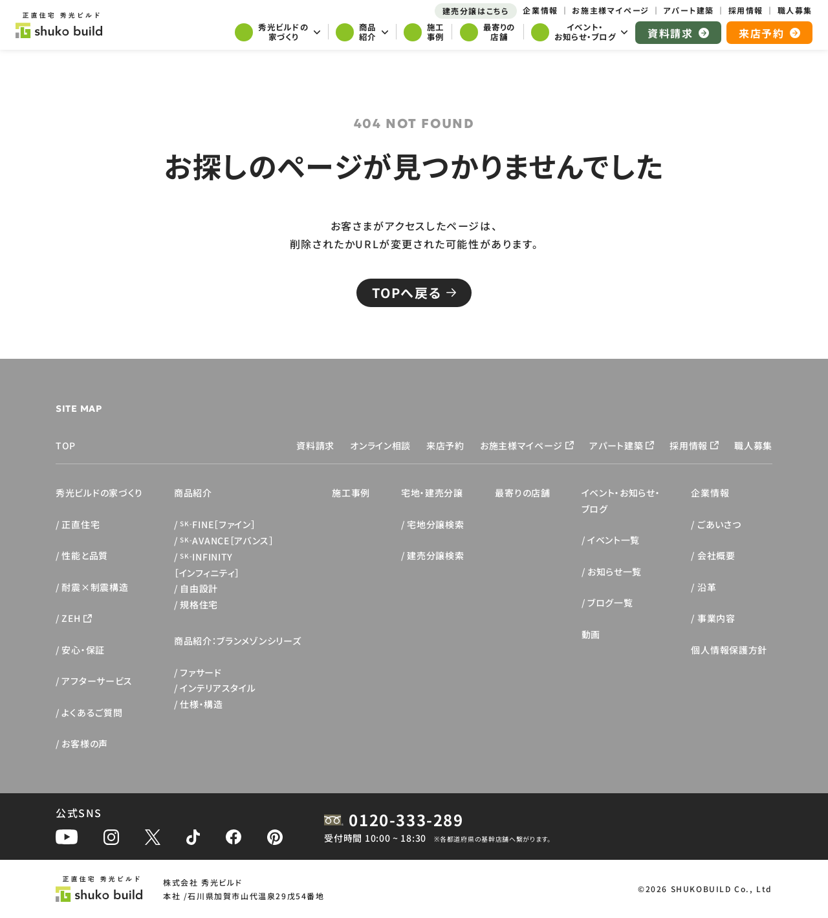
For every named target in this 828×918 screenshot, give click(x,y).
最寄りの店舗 (522, 492)
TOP (66, 445)
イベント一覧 (613, 539)
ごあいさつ (719, 524)
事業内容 (716, 618)
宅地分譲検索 (435, 524)
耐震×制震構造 (94, 587)
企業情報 (710, 492)
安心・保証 (83, 649)
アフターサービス (97, 680)
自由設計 (199, 588)
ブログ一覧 (610, 602)
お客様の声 (84, 743)
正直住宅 (80, 524)
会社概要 (716, 555)
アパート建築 (616, 445)
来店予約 (445, 445)
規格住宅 (199, 604)
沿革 (706, 587)
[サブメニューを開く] (277, 33)
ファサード (201, 672)
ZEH (70, 618)
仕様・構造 (201, 704)
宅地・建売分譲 (432, 492)
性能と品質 (84, 555)
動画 (591, 634)
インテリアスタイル (218, 687)
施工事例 (351, 492)
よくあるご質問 (91, 712)
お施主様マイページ (521, 445)
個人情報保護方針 (729, 649)
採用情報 (689, 445)
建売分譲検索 (435, 555)
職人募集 (753, 445)
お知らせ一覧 (614, 571)
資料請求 (315, 445)
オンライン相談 (380, 445)
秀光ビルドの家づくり (99, 492)
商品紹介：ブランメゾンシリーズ (237, 640)
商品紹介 (193, 492)
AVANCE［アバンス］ (227, 540)
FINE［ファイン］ (218, 524)
